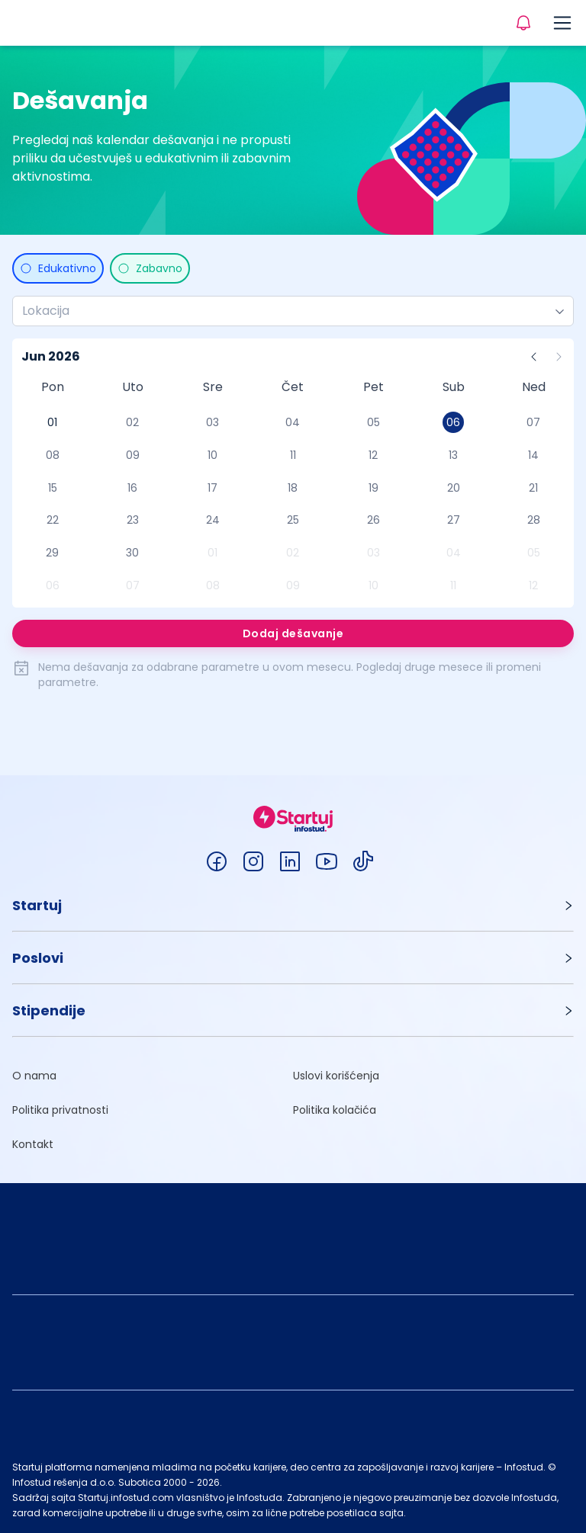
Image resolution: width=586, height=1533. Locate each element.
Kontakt (32, 1144)
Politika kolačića (334, 1110)
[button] (293, 905)
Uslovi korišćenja (336, 1075)
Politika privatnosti (60, 1110)
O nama (34, 1075)
